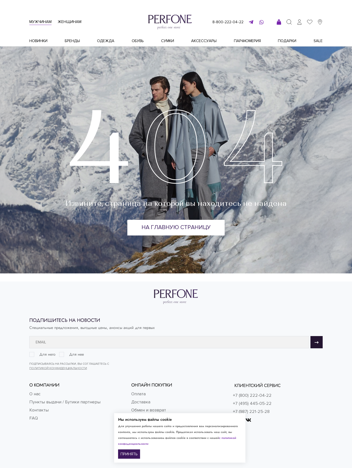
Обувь (138, 40)
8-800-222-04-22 (227, 22)
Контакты (39, 410)
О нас (35, 394)
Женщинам (69, 21)
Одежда (105, 40)
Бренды (72, 40)
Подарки (287, 40)
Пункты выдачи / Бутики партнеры (64, 402)
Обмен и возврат (148, 410)
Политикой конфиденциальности (58, 368)
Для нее (76, 354)
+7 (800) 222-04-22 (252, 395)
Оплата (138, 394)
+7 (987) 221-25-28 (251, 411)
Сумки (167, 40)
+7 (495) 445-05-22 (252, 403)
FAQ (33, 418)
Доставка (140, 402)
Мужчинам (40, 21)
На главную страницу (176, 227)
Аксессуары (204, 40)
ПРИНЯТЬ (129, 454)
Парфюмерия (247, 40)
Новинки (38, 40)
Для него (47, 354)
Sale (318, 40)
